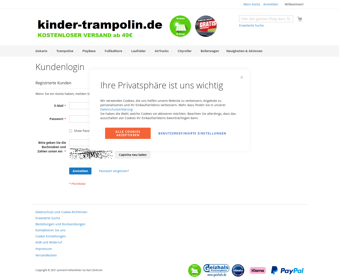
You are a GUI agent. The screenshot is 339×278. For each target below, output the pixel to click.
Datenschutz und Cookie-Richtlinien (61, 212)
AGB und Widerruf (48, 242)
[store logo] (102, 27)
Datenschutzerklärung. (116, 109)
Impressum (43, 249)
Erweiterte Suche (251, 25)
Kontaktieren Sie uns (50, 230)
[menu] (169, 51)
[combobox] (266, 18)
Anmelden (270, 4)
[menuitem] (42, 51)
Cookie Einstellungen (50, 236)
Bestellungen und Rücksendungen (60, 224)
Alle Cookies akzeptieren (127, 133)
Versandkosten (46, 255)
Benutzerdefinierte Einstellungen (192, 133)
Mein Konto (251, 4)
